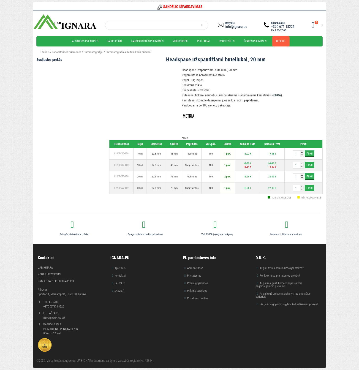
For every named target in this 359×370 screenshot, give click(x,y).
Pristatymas (194, 275)
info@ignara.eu (236, 26)
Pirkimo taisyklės (197, 290)
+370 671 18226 (282, 26)
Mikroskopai (180, 41)
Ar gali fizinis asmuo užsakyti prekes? (282, 268)
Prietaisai (203, 41)
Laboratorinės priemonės (147, 41)
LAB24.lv (119, 283)
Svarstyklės (226, 41)
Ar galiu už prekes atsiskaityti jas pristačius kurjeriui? (283, 295)
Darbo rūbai (114, 41)
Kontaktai (120, 275)
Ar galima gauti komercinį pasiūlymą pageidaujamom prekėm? (279, 284)
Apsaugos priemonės (85, 41)
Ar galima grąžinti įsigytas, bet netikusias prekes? (289, 304)
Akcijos (280, 41)
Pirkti (310, 153)
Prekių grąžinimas (197, 283)
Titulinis (44, 52)
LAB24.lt (119, 290)
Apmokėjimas (195, 268)
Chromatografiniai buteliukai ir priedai (128, 52)
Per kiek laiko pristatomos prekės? (280, 275)
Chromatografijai (93, 52)
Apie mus (119, 268)
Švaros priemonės (255, 41)
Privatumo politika (197, 298)
